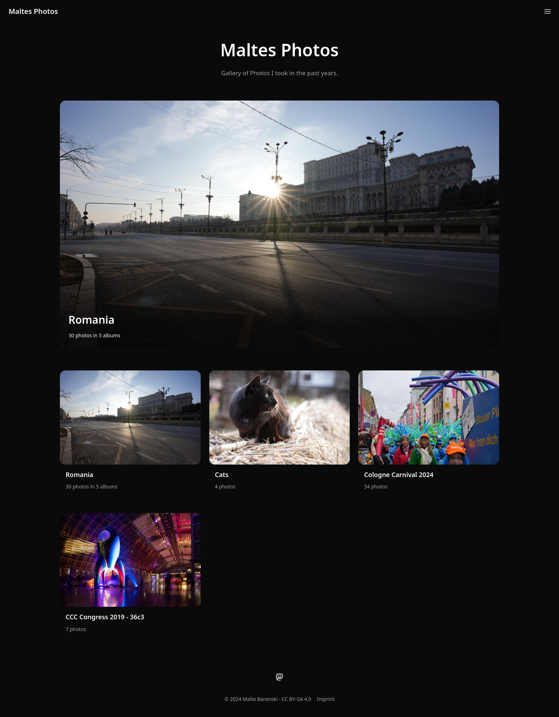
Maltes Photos (33, 11)
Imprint (326, 699)
